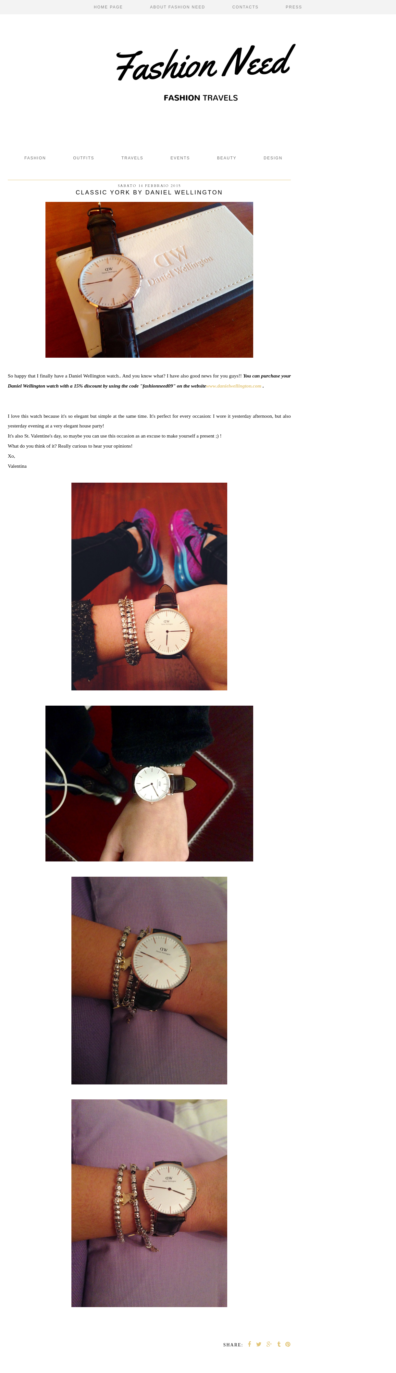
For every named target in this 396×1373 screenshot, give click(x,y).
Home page (108, 7)
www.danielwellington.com (233, 386)
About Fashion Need (177, 7)
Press (294, 7)
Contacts (245, 7)
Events (180, 158)
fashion (35, 158)
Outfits (83, 158)
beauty (227, 158)
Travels (132, 158)
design (273, 158)
